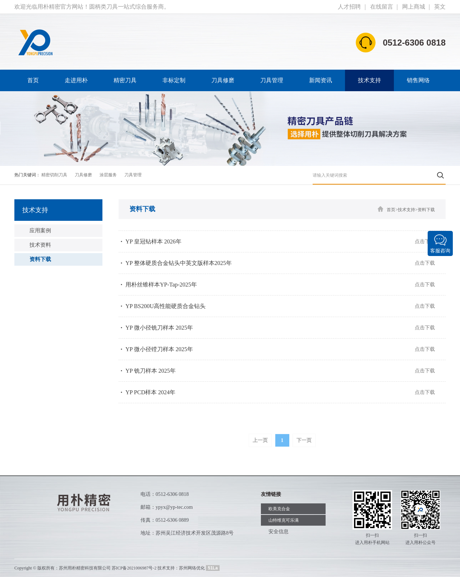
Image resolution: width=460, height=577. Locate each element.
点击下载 (425, 241)
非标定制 (173, 80)
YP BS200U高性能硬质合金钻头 (165, 306)
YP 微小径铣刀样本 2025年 (159, 328)
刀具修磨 (222, 80)
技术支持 (369, 80)
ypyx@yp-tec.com (174, 507)
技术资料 (40, 245)
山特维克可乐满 (283, 520)
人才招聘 (349, 7)
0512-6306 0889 (172, 520)
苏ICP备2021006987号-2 (134, 568)
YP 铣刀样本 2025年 (150, 371)
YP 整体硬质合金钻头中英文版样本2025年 (178, 263)
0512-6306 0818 (172, 494)
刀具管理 (271, 80)
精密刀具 (125, 80)
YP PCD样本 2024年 (150, 392)
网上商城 (413, 7)
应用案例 (40, 230)
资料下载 (40, 259)
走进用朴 (76, 80)
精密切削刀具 (54, 174)
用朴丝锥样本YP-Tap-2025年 (161, 284)
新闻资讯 (320, 80)
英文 (440, 7)
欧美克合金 (279, 508)
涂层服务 (108, 174)
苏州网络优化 (192, 568)
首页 (33, 80)
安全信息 (278, 531)
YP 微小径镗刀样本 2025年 (159, 349)
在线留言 (381, 7)
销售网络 (418, 80)
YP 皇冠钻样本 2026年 (153, 241)
